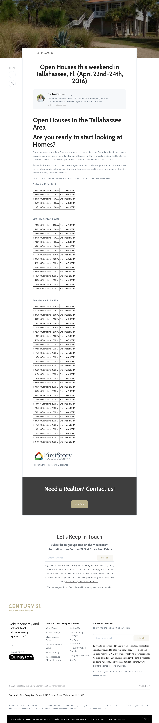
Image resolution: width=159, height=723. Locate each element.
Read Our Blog (53, 652)
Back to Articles (45, 52)
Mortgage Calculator (79, 655)
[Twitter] (12, 645)
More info (121, 719)
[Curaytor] (21, 659)
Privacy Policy (144, 686)
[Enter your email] (72, 557)
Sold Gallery (75, 660)
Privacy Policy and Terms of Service (81, 581)
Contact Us (75, 628)
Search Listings (53, 632)
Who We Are (52, 628)
